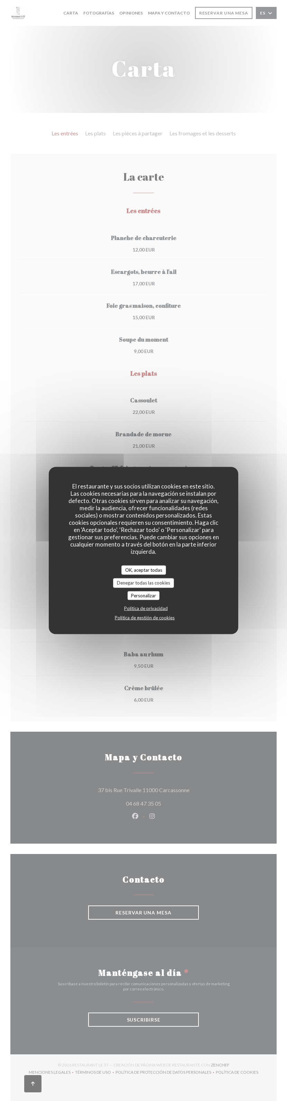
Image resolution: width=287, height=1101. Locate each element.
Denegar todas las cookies (143, 583)
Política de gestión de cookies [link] (145, 617)
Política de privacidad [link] (146, 608)
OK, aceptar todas (143, 569)
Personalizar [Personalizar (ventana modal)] (143, 595)
